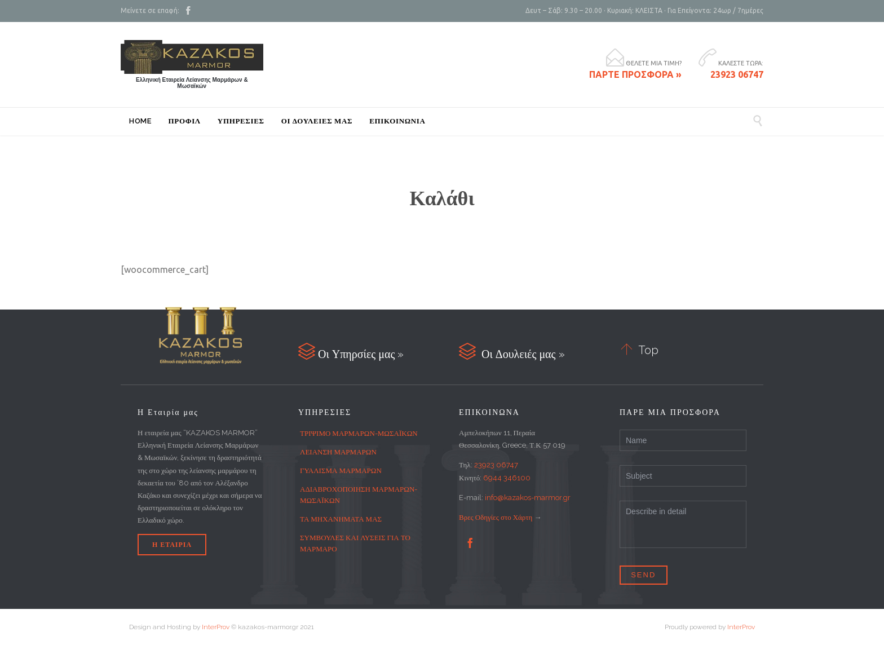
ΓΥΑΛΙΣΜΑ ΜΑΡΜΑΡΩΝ (341, 470)
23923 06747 (496, 465)
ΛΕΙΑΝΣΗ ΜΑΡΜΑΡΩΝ (338, 452)
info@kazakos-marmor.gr (528, 497)
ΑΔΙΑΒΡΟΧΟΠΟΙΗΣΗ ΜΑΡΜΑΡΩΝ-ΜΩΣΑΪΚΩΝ (358, 495)
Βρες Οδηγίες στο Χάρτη (495, 517)
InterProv (214, 627)
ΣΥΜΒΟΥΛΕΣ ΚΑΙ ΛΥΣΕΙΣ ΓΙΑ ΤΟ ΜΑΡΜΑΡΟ (355, 543)
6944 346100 (507, 478)
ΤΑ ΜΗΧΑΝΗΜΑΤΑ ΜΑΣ (341, 519)
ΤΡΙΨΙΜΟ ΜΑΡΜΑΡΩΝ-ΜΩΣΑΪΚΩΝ (359, 433)
